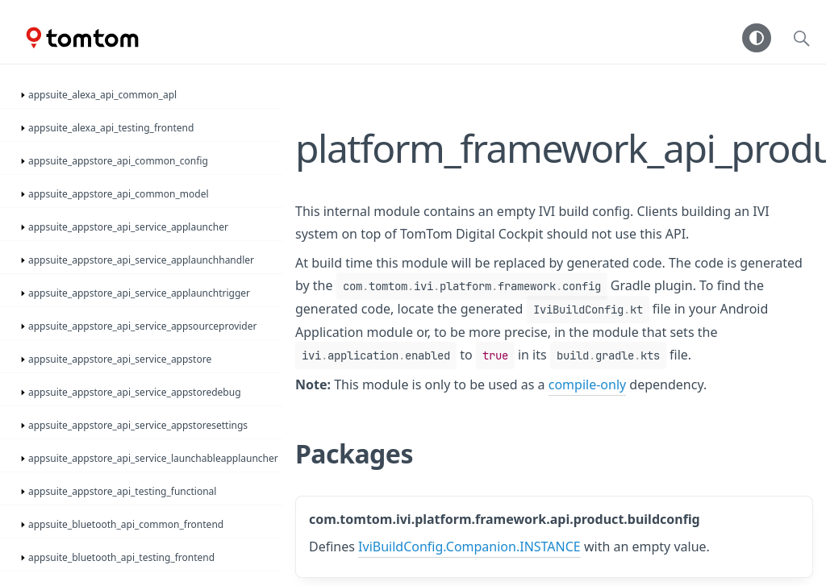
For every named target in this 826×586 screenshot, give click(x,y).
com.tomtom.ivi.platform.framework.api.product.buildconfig (504, 519)
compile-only (587, 384)
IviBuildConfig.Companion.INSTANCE (469, 546)
